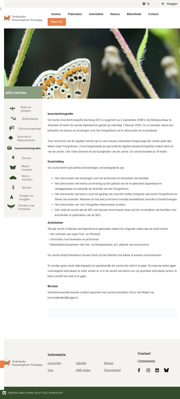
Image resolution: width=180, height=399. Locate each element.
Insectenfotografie (22, 148)
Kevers (17, 158)
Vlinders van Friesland (19, 207)
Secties (56, 14)
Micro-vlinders (18, 178)
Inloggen (169, 3)
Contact (153, 14)
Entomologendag (22, 128)
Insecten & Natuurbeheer (19, 138)
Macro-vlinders (18, 168)
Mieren (17, 187)
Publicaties (75, 14)
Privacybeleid (112, 370)
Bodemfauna (21, 119)
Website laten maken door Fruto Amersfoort (33, 392)
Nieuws (115, 14)
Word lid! (56, 22)
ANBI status (83, 370)
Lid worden (54, 363)
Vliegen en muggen (18, 197)
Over (50, 370)
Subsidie (81, 363)
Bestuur (108, 363)
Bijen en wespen (17, 109)
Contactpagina (146, 361)
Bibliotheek (134, 14)
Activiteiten (96, 14)
